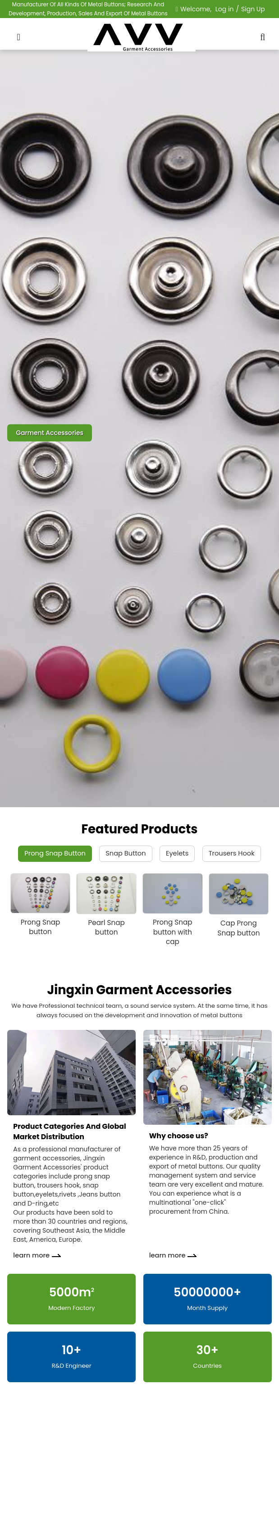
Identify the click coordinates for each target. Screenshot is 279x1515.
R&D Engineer (71, 1365)
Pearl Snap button (106, 927)
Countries (207, 1365)
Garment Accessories (49, 432)
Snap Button (125, 853)
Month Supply (207, 1308)
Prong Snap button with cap (172, 931)
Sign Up (253, 9)
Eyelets (177, 853)
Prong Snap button (40, 927)
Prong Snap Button (55, 853)
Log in (224, 9)
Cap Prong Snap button (238, 928)
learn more (31, 1255)
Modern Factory (71, 1308)
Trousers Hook (232, 853)
